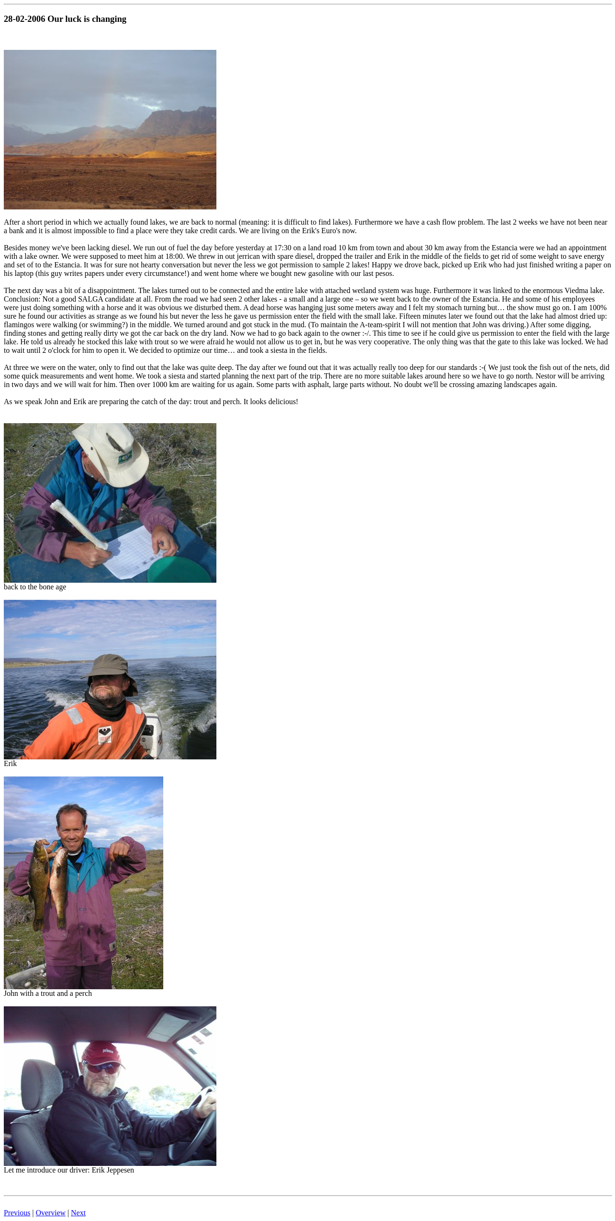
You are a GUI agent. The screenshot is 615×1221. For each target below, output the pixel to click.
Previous (17, 1213)
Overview (50, 1213)
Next (78, 1213)
